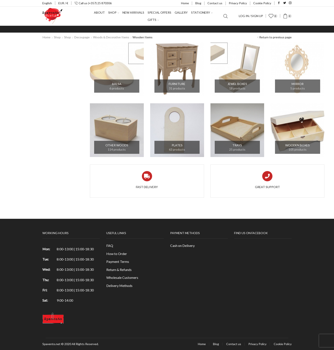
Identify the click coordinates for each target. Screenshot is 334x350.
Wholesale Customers (122, 277)
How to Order (116, 254)
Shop (113, 12)
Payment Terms (117, 261)
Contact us (214, 3)
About (99, 12)
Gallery (181, 12)
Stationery (202, 12)
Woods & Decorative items (111, 37)
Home (185, 3)
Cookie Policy (262, 3)
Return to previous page (275, 37)
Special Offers (159, 12)
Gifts (153, 20)
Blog (198, 3)
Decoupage (82, 37)
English (47, 3)
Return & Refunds (119, 270)
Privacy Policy (238, 3)
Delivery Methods (119, 286)
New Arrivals (133, 12)
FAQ (109, 245)
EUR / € (63, 3)
